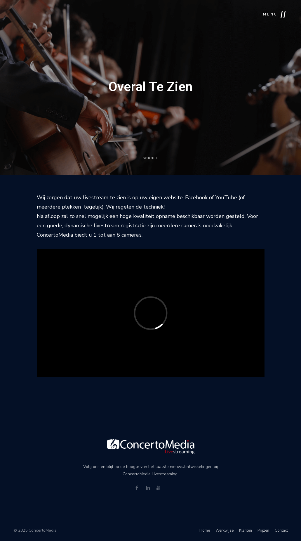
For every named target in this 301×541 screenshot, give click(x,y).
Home (204, 530)
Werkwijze (224, 530)
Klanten (245, 530)
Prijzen (263, 530)
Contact (281, 530)
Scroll (150, 166)
